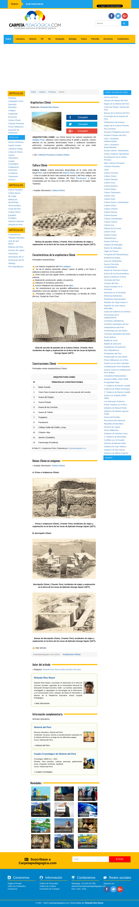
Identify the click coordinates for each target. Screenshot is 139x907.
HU (49, 39)
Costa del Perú (14, 209)
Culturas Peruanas (16, 123)
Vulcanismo (13, 176)
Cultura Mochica (111, 186)
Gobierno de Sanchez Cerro (116, 433)
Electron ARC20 (34, 4)
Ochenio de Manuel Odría (115, 443)
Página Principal (14, 883)
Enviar (120, 859)
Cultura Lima (109, 196)
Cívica (84, 39)
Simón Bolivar (110, 337)
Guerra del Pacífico (112, 417)
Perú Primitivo (110, 129)
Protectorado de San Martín (115, 331)
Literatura (20, 39)
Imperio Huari (69, 173)
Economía (108, 39)
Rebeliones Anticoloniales (115, 299)
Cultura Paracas (111, 179)
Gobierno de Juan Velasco (115, 446)
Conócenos (12, 889)
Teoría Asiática (14, 205)
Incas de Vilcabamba (113, 261)
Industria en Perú (15, 224)
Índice (8, 39)
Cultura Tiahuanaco (112, 192)
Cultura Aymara (110, 215)
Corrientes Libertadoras (114, 321)
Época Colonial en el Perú (115, 277)
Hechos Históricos (16, 142)
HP (42, 39)
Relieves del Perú (15, 247)
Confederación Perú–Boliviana (117, 366)
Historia (32, 39)
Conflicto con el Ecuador (114, 440)
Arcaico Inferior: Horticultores (116, 150)
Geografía (59, 39)
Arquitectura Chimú (71, 654)
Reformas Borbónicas (113, 296)
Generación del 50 (16, 260)
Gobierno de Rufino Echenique (117, 389)
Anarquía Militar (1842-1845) (116, 379)
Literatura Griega (15, 149)
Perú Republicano (15, 267)
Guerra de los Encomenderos (116, 273)
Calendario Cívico (15, 101)
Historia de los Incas (112, 228)
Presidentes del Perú (113, 353)
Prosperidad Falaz (111, 382)
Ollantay (11, 263)
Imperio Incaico (14, 145)
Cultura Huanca (110, 212)
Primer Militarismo (15, 127)
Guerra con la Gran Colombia (116, 363)
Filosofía (95, 39)
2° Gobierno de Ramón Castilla (117, 392)
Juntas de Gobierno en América (117, 312)
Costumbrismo (14, 234)
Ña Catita (12, 196)
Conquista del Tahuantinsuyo (116, 254)
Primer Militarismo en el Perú (116, 360)
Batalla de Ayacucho (112, 344)
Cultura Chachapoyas (113, 219)
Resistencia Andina (112, 258)
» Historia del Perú (42, 745)
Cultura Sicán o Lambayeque (116, 202)
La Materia (12, 173)
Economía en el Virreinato (115, 292)
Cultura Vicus (109, 183)
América (11, 180)
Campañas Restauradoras (115, 376)
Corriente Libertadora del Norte (117, 334)
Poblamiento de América (114, 122)
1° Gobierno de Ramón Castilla (117, 386)
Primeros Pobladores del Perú (116, 132)
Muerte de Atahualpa (112, 248)
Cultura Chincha (111, 209)
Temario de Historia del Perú (116, 100)
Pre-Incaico (81, 178)
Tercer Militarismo (111, 430)
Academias (13, 114)
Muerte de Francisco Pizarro (116, 270)
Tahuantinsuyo (110, 238)
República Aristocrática (113, 424)
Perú (40, 173)
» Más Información (42, 703)
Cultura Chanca (110, 222)
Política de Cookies (48, 886)
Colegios (12, 110)
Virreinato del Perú (112, 280)
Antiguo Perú (38, 140)
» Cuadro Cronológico (43, 772)
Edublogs (12, 98)
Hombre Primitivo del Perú (115, 135)
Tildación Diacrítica (16, 238)
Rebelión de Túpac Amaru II (115, 302)
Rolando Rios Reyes (49, 107)
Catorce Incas (110, 232)
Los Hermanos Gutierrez (114, 401)
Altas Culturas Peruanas (114, 163)
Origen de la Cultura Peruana (116, 125)
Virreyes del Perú (111, 283)
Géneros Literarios (16, 221)
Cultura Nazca (14, 193)
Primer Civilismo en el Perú (115, 405)
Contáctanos (123, 39)
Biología (72, 39)
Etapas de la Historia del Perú (116, 104)
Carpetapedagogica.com (77, 448)
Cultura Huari (109, 199)
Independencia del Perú (114, 327)
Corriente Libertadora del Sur (116, 324)
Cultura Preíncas (111, 173)
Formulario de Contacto (49, 889)
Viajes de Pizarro (111, 251)
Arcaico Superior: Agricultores (116, 154)
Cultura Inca (109, 225)
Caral (106, 170)
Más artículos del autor (71, 669)
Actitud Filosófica (15, 190)
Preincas (52, 92)
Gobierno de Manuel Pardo (115, 408)
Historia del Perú (111, 97)
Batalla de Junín (111, 340)
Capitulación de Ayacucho (115, 347)
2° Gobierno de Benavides (115, 437)
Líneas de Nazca (15, 152)
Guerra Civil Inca (111, 241)
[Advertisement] (69, 66)
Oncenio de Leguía (16, 250)
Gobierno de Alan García (114, 450)
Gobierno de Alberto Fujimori (116, 453)
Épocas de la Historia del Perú (116, 113)
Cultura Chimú (14, 212)
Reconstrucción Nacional (114, 420)
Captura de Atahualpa (113, 245)
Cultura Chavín (14, 120)
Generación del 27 (16, 257)
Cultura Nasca (110, 189)
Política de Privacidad (49, 883)
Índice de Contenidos (17, 886)
